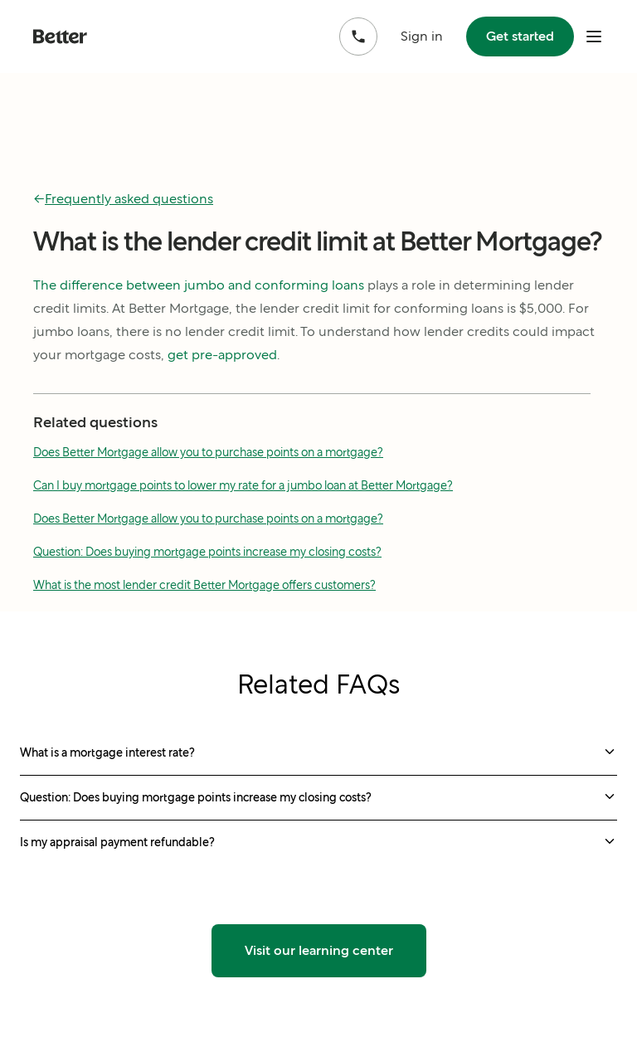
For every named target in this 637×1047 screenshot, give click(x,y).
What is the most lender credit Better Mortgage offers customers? (204, 585)
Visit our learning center (319, 950)
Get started (520, 36)
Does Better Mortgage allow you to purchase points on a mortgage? (208, 452)
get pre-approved (222, 355)
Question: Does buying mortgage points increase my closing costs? (207, 551)
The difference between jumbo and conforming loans (198, 285)
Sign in (422, 36)
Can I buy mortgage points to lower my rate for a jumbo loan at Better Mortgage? (243, 485)
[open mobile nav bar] (594, 36)
